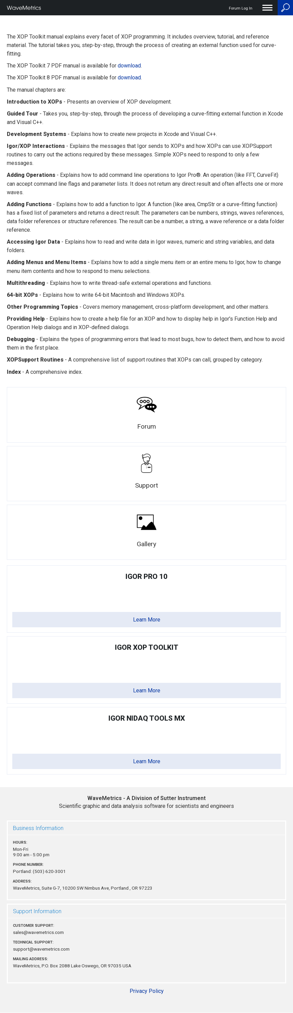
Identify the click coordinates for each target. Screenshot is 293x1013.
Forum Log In (240, 8)
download (129, 65)
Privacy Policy (147, 991)
